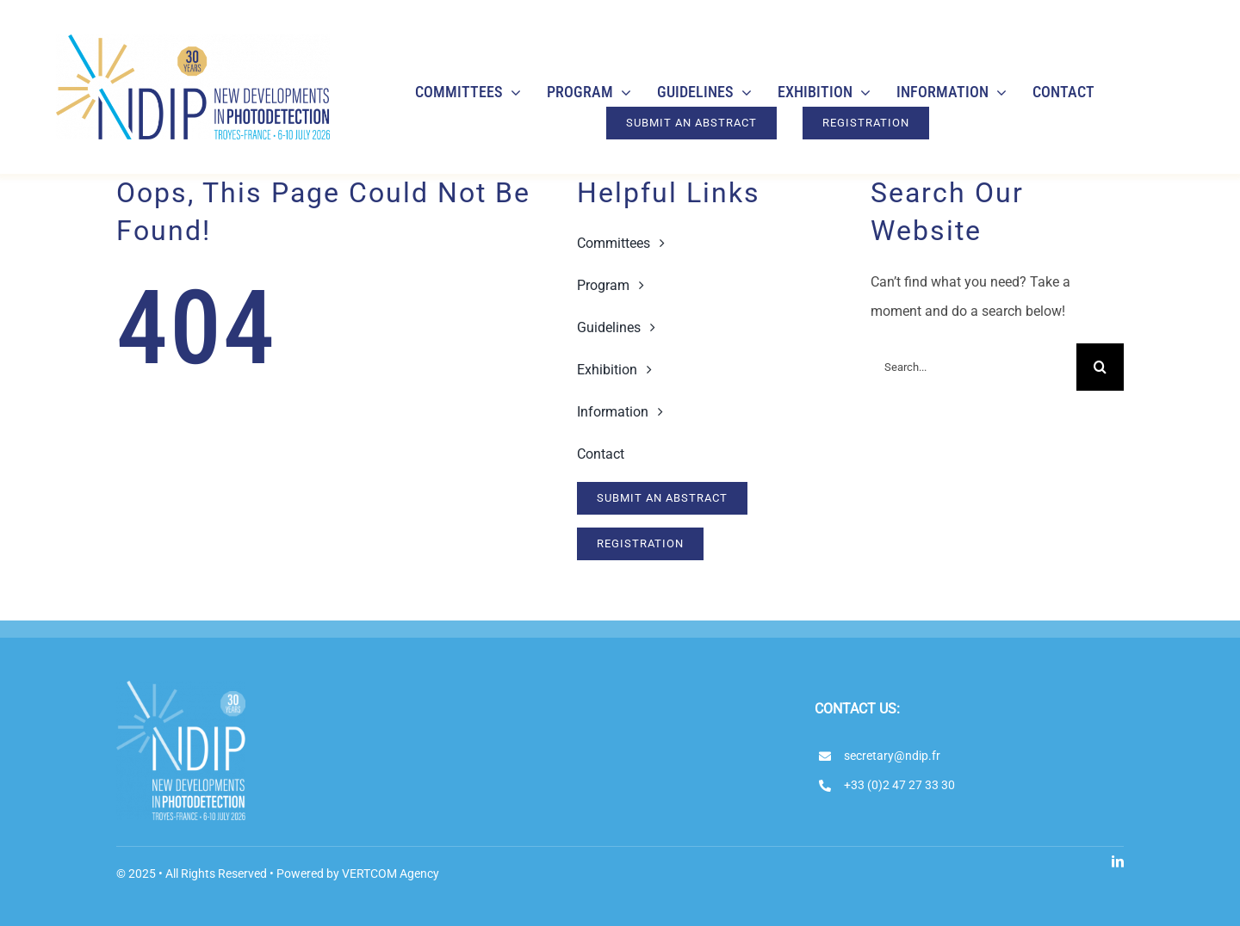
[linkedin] (1118, 861)
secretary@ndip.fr (892, 755)
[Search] (1100, 367)
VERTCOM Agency (390, 873)
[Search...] (973, 367)
